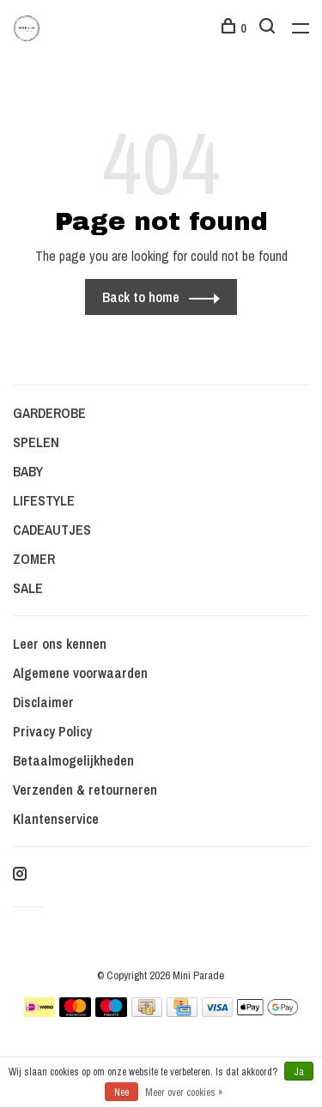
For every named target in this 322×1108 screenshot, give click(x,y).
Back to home (140, 297)
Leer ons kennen (59, 643)
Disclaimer (43, 702)
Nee (121, 1092)
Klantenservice (56, 818)
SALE (28, 587)
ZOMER (34, 558)
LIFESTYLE (44, 500)
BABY (28, 471)
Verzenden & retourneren (85, 789)
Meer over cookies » (183, 1092)
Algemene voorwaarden (80, 672)
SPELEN (36, 442)
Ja (299, 1072)
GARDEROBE (49, 412)
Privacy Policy (52, 731)
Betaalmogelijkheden (73, 760)
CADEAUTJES (52, 529)
